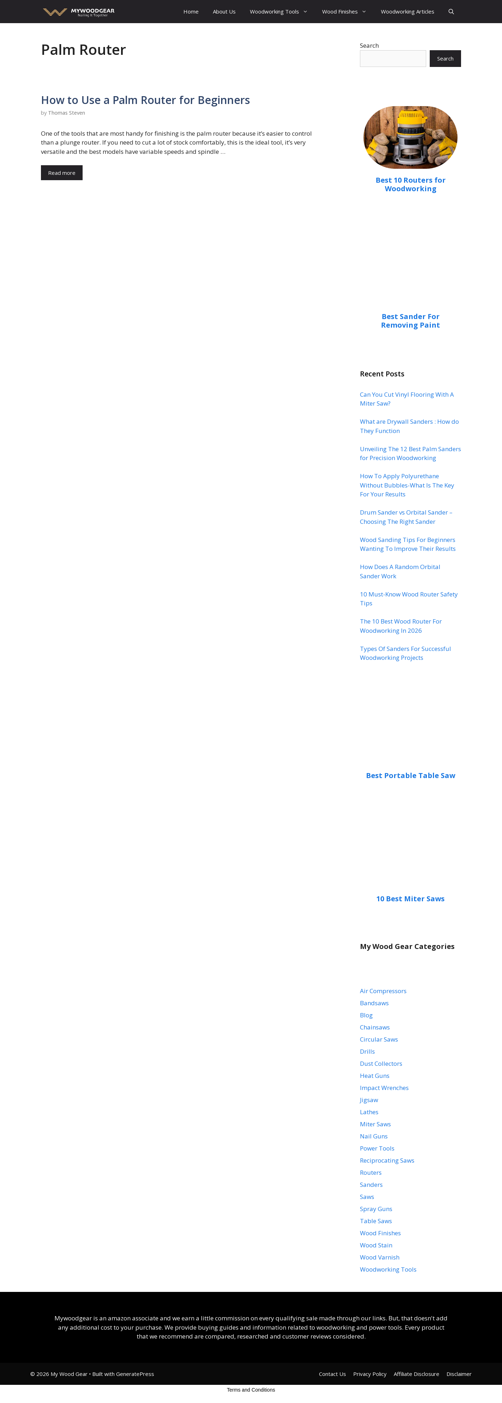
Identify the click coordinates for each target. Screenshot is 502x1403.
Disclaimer (459, 1373)
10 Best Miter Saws (410, 898)
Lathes (369, 1112)
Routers (371, 1172)
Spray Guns (376, 1209)
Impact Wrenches (384, 1088)
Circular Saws (379, 1039)
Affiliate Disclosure (416, 1373)
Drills (367, 1051)
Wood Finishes (348, 11)
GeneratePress (135, 1373)
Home (191, 11)
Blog (366, 1015)
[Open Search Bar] (451, 11)
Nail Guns (374, 1136)
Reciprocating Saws (387, 1160)
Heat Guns (374, 1075)
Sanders (371, 1184)
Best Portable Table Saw (410, 775)
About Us (224, 11)
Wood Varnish (379, 1257)
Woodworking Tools (282, 11)
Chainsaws (375, 1027)
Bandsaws (374, 1003)
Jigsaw (369, 1100)
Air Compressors (383, 991)
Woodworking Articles (407, 11)
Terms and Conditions (251, 1390)
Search (369, 45)
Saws (367, 1197)
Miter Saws (375, 1124)
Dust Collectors (381, 1063)
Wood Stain (376, 1245)
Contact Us (332, 1373)
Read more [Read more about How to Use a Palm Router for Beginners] (61, 172)
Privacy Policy (370, 1373)
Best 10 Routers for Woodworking (411, 184)
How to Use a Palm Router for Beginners (145, 100)
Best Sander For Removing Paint (410, 321)
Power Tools (377, 1148)
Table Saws (376, 1221)
